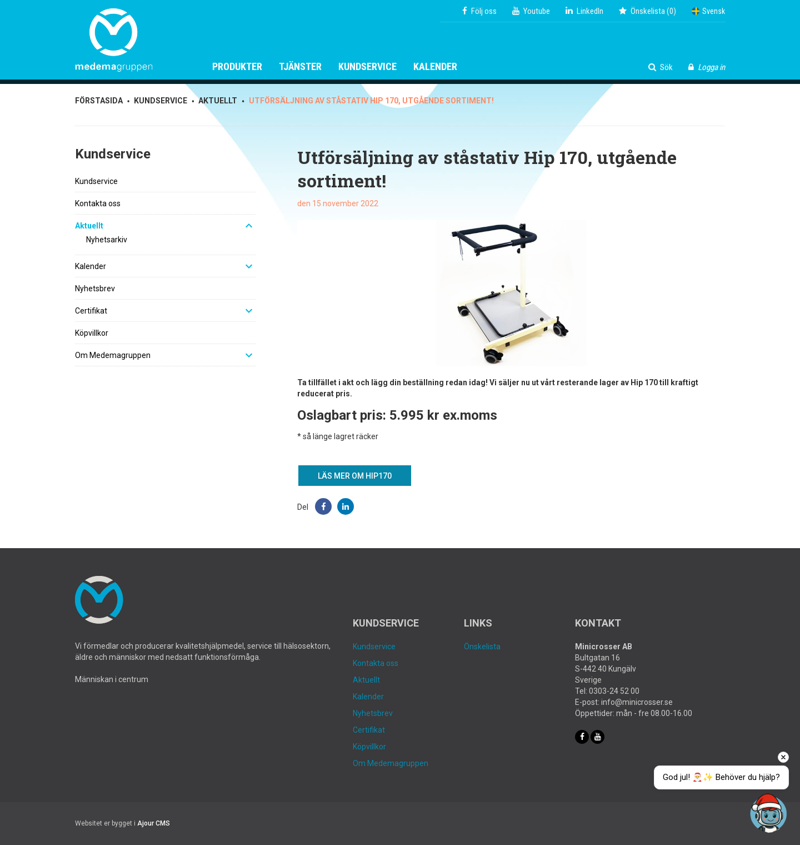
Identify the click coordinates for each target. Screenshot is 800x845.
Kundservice (367, 67)
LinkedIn (584, 11)
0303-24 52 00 (614, 691)
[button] (323, 506)
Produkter (237, 67)
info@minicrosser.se (637, 702)
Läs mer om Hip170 (355, 475)
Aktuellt (89, 225)
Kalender (435, 67)
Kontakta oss (98, 203)
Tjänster (300, 67)
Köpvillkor (91, 333)
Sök (660, 67)
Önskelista (482, 646)
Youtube (531, 11)
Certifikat (91, 310)
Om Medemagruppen (113, 355)
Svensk (708, 11)
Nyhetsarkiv (106, 239)
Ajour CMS (153, 823)
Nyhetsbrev (95, 288)
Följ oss (479, 11)
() (647, 11)
